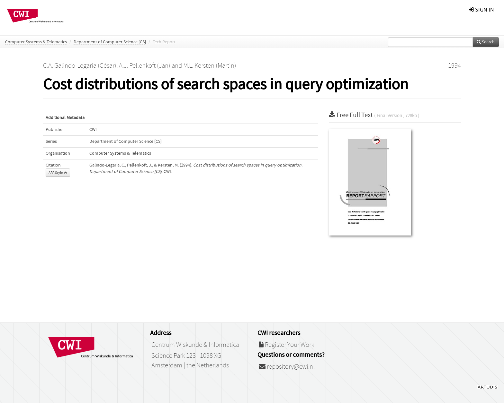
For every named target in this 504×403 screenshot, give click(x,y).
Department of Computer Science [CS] (110, 42)
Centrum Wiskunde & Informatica (195, 345)
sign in (481, 9)
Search (486, 42)
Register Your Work (286, 345)
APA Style (58, 172)
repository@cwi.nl (287, 367)
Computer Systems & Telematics (36, 42)
